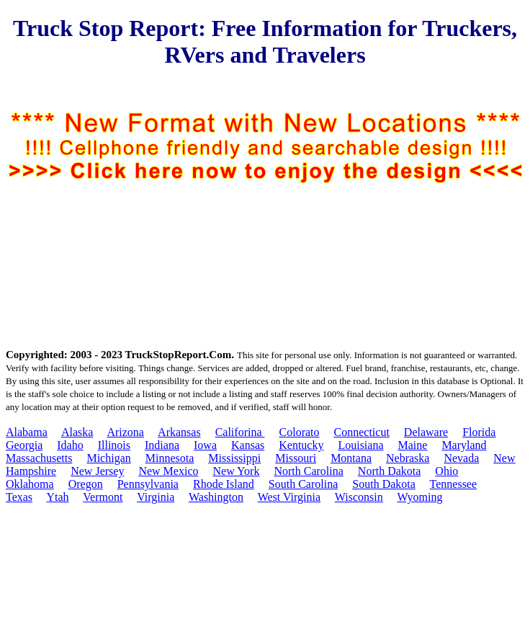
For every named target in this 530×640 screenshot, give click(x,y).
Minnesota (169, 458)
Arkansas (179, 432)
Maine (413, 445)
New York (236, 471)
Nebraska (407, 458)
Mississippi (234, 458)
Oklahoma (30, 484)
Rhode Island (223, 484)
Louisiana (360, 445)
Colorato (299, 432)
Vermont (102, 497)
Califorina (240, 432)
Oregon (85, 484)
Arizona (125, 432)
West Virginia (289, 497)
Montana (351, 458)
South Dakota (384, 484)
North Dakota (389, 471)
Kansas (247, 445)
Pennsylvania (148, 484)
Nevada (461, 458)
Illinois (114, 445)
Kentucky (301, 445)
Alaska (77, 432)
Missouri (295, 458)
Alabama (27, 432)
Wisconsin (359, 497)
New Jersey (97, 471)
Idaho (70, 445)
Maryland (463, 445)
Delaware (426, 432)
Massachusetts (39, 458)
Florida (478, 432)
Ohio (446, 471)
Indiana (162, 445)
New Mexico (168, 471)
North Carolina (308, 471)
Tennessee (453, 484)
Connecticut (362, 432)
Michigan (108, 458)
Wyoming (419, 497)
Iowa (205, 445)
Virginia (155, 497)
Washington (216, 497)
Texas (19, 497)
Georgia (24, 445)
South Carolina (303, 484)
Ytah (58, 497)
